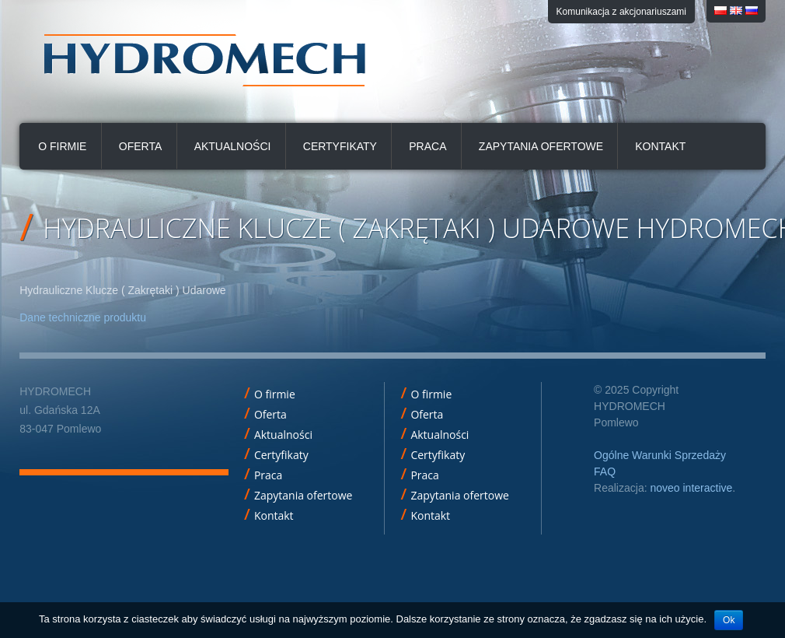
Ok (728, 620)
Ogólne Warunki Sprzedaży (660, 455)
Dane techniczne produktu (82, 317)
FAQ (605, 471)
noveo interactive (691, 488)
